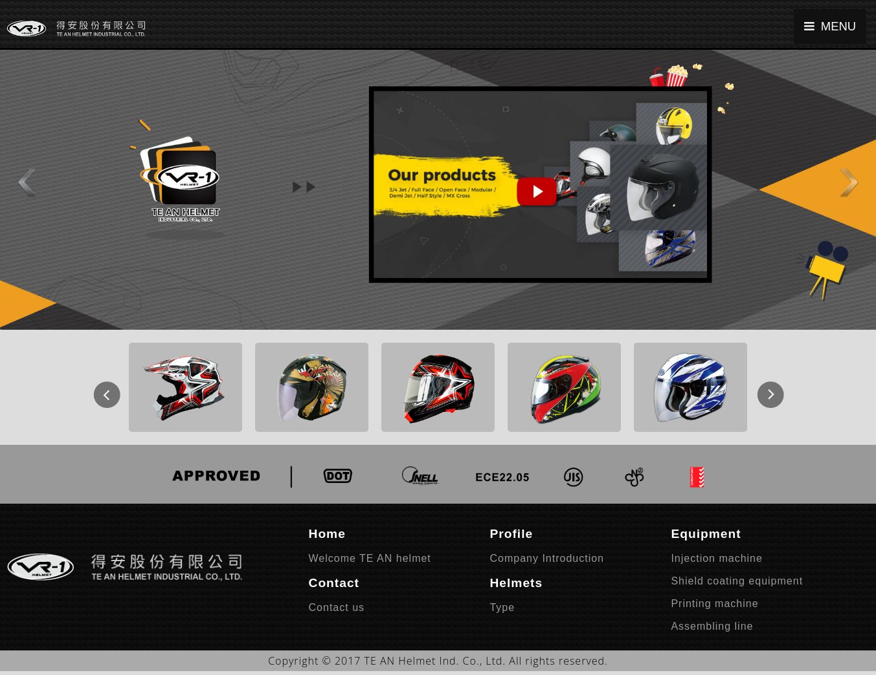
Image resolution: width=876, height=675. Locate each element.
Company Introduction (546, 558)
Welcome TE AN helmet (370, 558)
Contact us (337, 607)
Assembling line (712, 626)
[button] (22, 174)
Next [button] (763, 387)
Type (502, 607)
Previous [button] (99, 387)
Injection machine (717, 558)
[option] (185, 387)
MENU (830, 26)
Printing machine (714, 603)
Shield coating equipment (737, 580)
